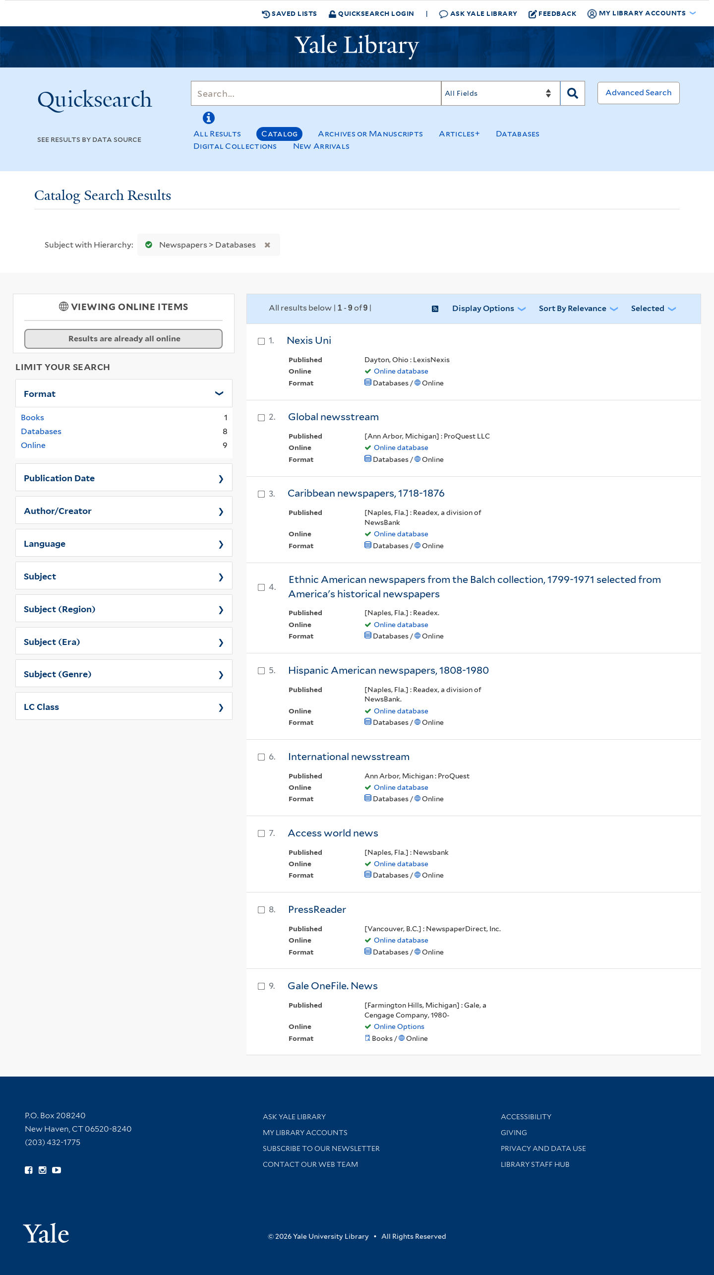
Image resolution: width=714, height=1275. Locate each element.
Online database (401, 371)
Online (33, 445)
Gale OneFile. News (333, 986)
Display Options (483, 308)
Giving (514, 1133)
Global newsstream (333, 417)
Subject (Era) (52, 641)
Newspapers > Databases (198, 245)
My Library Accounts (305, 1133)
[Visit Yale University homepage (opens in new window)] (46, 1229)
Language (44, 543)
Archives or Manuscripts (370, 133)
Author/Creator (58, 510)
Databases (518, 133)
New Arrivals (321, 146)
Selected (647, 308)
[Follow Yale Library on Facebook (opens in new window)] (28, 1170)
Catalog (279, 133)
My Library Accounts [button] (637, 13)
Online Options (399, 1026)
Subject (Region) (60, 608)
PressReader (317, 909)
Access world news (333, 833)
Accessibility (526, 1117)
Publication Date (59, 477)
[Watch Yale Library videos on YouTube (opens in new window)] (56, 1170)
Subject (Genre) (58, 673)
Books (32, 417)
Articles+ (459, 133)
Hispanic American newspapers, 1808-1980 (388, 670)
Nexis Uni (309, 340)
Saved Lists (289, 13)
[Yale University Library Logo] (357, 47)
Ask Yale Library (478, 13)
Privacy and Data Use (543, 1148)
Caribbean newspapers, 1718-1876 (366, 493)
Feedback (553, 13)
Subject (40, 575)
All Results (217, 133)
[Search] (316, 93)
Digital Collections (235, 146)
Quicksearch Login (371, 13)
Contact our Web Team (310, 1164)
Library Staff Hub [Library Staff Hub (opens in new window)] (535, 1164)
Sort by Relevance (572, 308)
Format (40, 393)
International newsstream (349, 757)
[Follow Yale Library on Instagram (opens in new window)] (42, 1170)
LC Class (41, 706)
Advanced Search (638, 92)
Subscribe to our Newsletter (321, 1148)
